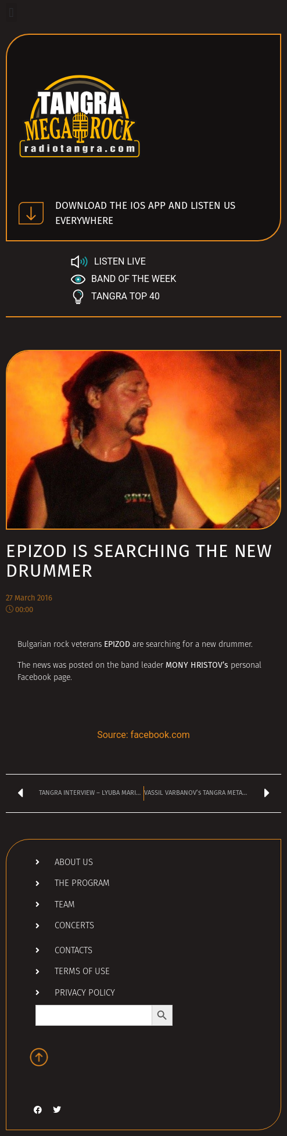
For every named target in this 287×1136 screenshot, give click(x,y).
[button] (11, 12)
